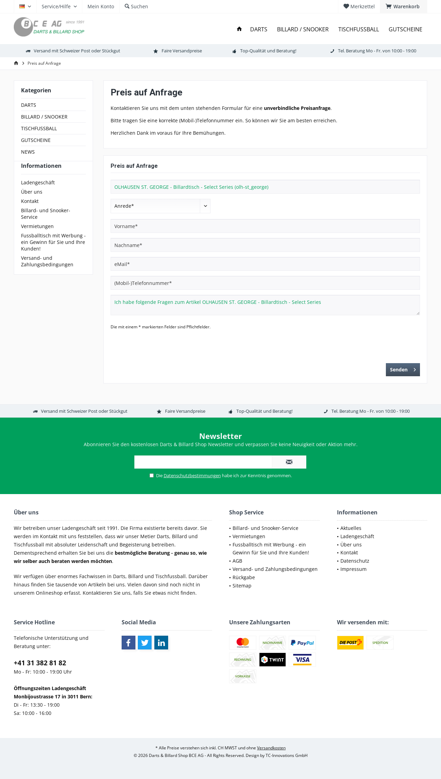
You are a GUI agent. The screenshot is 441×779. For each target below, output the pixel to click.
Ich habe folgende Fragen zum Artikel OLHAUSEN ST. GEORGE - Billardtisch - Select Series (265, 305)
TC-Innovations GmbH (287, 755)
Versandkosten (271, 748)
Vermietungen (37, 238)
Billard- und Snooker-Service (45, 226)
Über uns (31, 204)
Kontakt (30, 213)
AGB (237, 560)
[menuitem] (403, 6)
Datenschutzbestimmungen (192, 475)
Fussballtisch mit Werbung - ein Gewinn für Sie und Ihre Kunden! (53, 254)
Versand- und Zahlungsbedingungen (47, 273)
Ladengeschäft (38, 195)
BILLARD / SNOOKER (44, 116)
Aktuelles (350, 528)
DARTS (28, 105)
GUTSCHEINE (36, 140)
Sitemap (242, 585)
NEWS (28, 151)
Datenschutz (354, 560)
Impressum (353, 569)
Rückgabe (244, 577)
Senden (403, 368)
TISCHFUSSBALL (39, 128)
